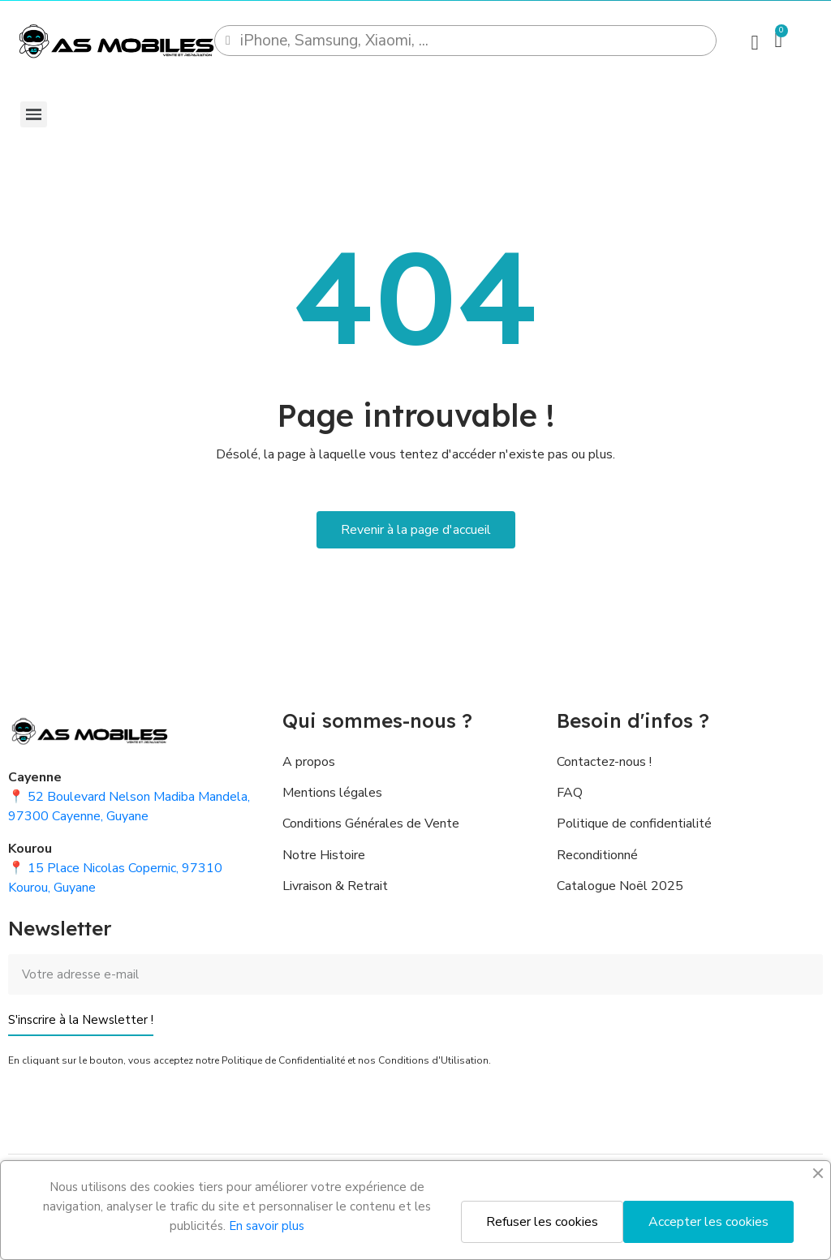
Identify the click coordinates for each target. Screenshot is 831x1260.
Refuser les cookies (542, 1222)
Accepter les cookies (708, 1222)
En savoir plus (266, 1226)
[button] (415, 529)
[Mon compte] (754, 42)
